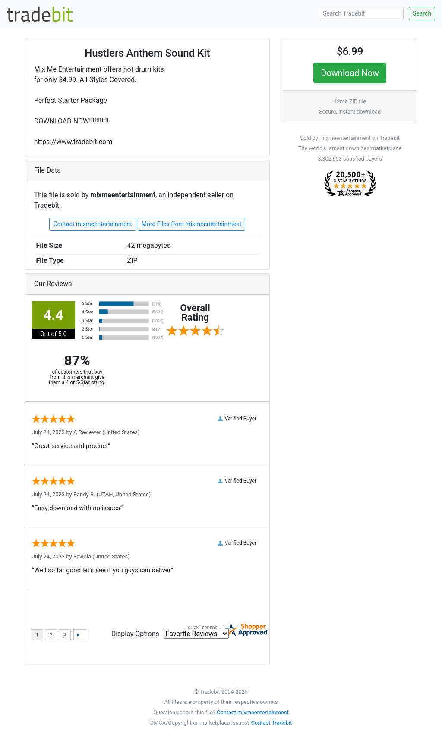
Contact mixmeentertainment (92, 224)
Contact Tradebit (271, 722)
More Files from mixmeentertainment (192, 224)
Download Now (350, 73)
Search (422, 13)
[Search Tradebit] (361, 13)
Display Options (135, 634)
